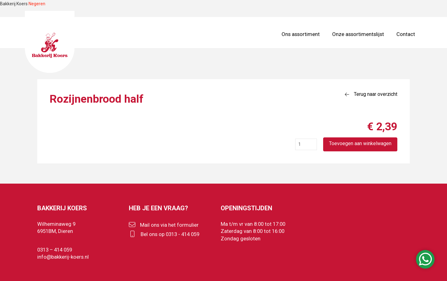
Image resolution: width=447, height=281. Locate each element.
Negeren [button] (37, 3)
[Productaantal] (306, 144)
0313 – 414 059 (54, 250)
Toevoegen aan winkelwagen (360, 143)
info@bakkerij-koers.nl (63, 257)
